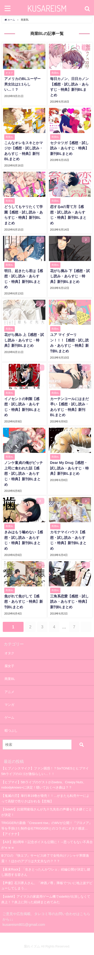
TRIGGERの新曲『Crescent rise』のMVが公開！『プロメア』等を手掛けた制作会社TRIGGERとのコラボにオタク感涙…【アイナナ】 (46, 828)
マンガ (9, 704)
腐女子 (9, 666)
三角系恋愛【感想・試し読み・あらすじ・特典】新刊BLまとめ (69, 601)
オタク (9, 653)
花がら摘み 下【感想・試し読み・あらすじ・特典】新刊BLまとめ (70, 276)
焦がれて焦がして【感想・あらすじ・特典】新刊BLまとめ (23, 601)
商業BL (10, 678)
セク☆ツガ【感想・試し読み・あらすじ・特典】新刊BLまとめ (69, 148)
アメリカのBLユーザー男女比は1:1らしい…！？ (22, 84)
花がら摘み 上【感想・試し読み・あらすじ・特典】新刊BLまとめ (24, 340)
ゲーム (9, 717)
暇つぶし (11, 730)
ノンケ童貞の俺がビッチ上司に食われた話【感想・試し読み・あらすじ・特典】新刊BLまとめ (23, 473)
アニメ (9, 691)
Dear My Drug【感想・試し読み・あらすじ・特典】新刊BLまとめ (69, 468)
